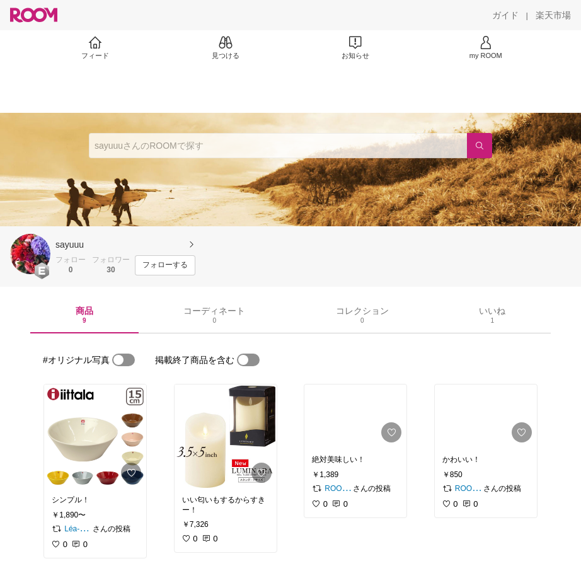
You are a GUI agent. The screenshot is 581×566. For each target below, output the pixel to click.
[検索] (479, 145)
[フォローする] (165, 265)
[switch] (123, 360)
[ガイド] (505, 15)
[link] (95, 436)
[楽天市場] (553, 15)
